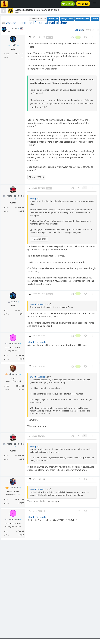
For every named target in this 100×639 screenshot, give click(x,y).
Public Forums (36, 18)
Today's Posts (67, 18)
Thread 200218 (36, 177)
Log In (83, 3)
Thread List (53, 18)
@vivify (33, 198)
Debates (79, 29)
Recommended (82, 18)
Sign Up (67, 3)
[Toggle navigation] (94, 3)
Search (95, 18)
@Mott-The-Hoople (38, 304)
